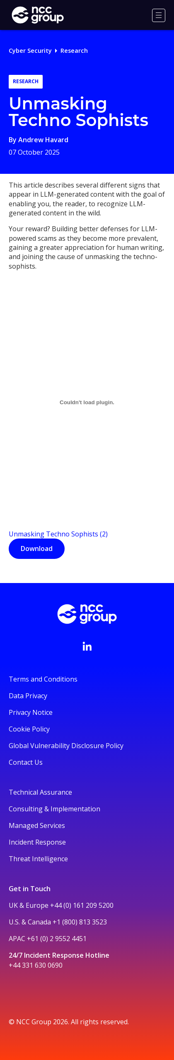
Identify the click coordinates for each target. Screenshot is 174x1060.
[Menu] (158, 15)
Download (37, 548)
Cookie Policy (29, 729)
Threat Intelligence (38, 858)
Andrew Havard (43, 139)
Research (74, 50)
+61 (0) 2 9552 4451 (57, 938)
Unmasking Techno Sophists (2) (58, 534)
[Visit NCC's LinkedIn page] (87, 646)
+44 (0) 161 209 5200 (82, 905)
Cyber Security (30, 50)
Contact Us (26, 762)
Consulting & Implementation (54, 808)
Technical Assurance (40, 792)
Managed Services (37, 825)
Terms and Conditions (43, 679)
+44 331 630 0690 (36, 965)
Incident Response (37, 842)
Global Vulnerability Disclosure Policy (66, 745)
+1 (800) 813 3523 (80, 922)
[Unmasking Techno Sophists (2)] (87, 402)
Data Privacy (28, 695)
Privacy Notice (31, 712)
